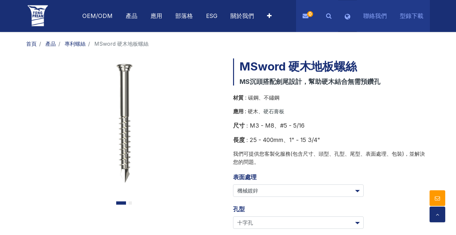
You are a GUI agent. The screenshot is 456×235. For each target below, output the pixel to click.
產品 (50, 43)
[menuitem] (156, 16)
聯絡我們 (375, 15)
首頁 (31, 43)
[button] (269, 16)
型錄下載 (411, 15)
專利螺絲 (75, 43)
